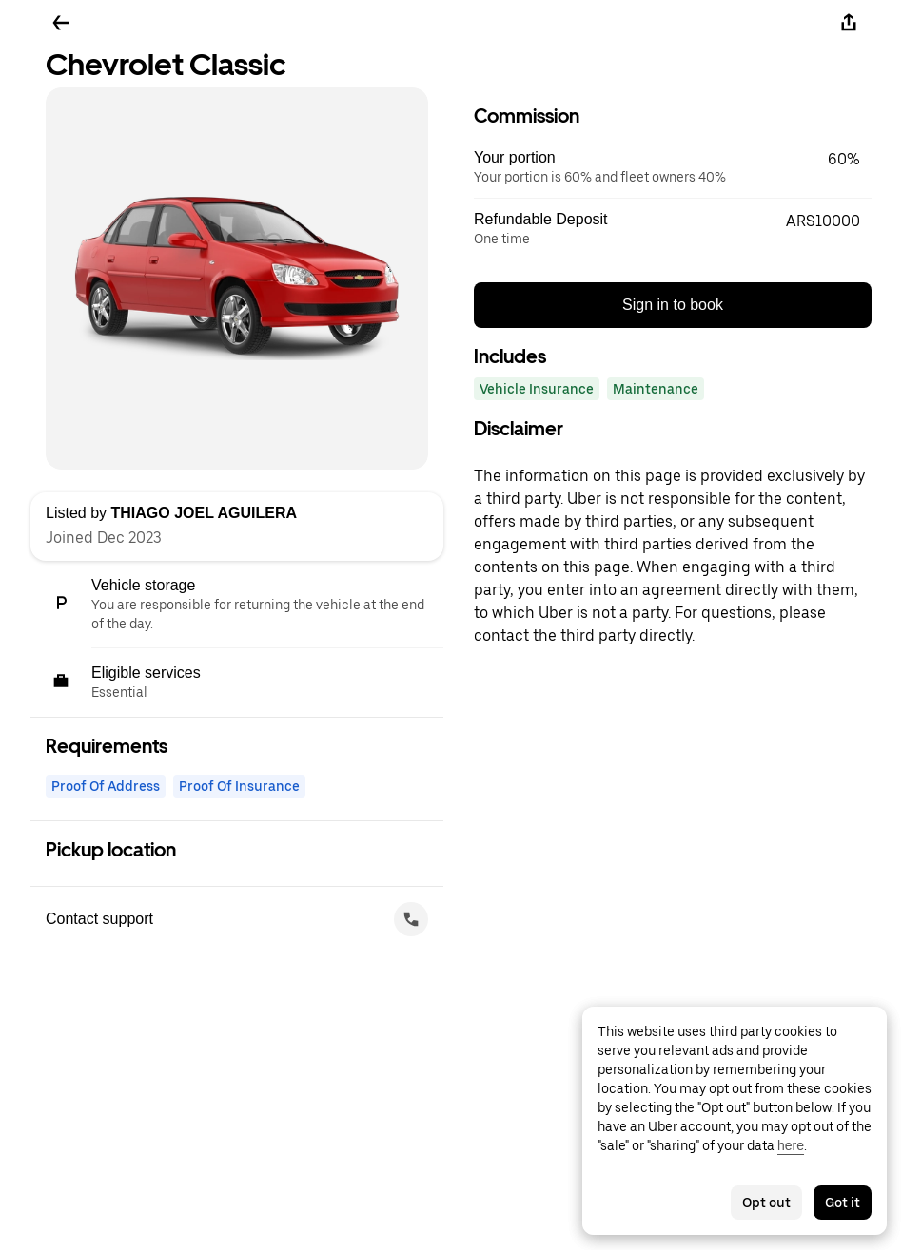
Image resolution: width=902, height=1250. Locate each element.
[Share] (849, 23)
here (790, 1145)
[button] (673, 167)
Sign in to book (672, 305)
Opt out (766, 1202)
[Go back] (61, 23)
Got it (842, 1202)
